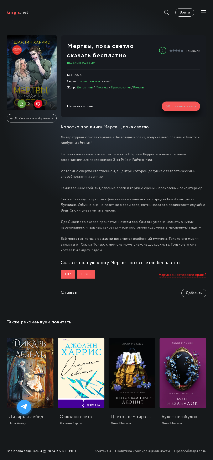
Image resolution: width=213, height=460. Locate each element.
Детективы (85, 87)
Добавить (194, 293)
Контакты (103, 451)
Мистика (101, 87)
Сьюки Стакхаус (89, 81)
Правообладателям (190, 451)
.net (17, 12)
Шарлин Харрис (81, 63)
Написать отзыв (80, 106)
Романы (138, 87)
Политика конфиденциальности (142, 451)
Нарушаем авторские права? (183, 275)
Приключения (121, 87)
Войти (185, 12)
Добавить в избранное (31, 118)
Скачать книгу (181, 106)
